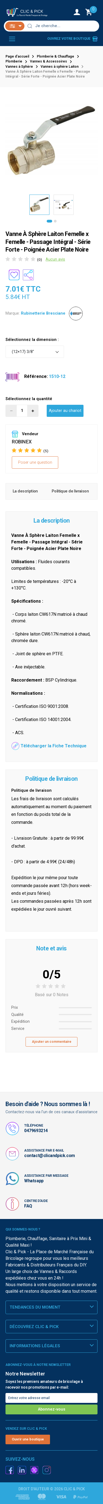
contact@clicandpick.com (49, 1155)
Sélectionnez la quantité (28, 399)
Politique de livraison (70, 491)
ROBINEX (21, 442)
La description (25, 491)
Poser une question (35, 462)
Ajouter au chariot (65, 410)
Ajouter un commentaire (51, 1041)
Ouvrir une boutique (28, 1439)
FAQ (28, 1206)
